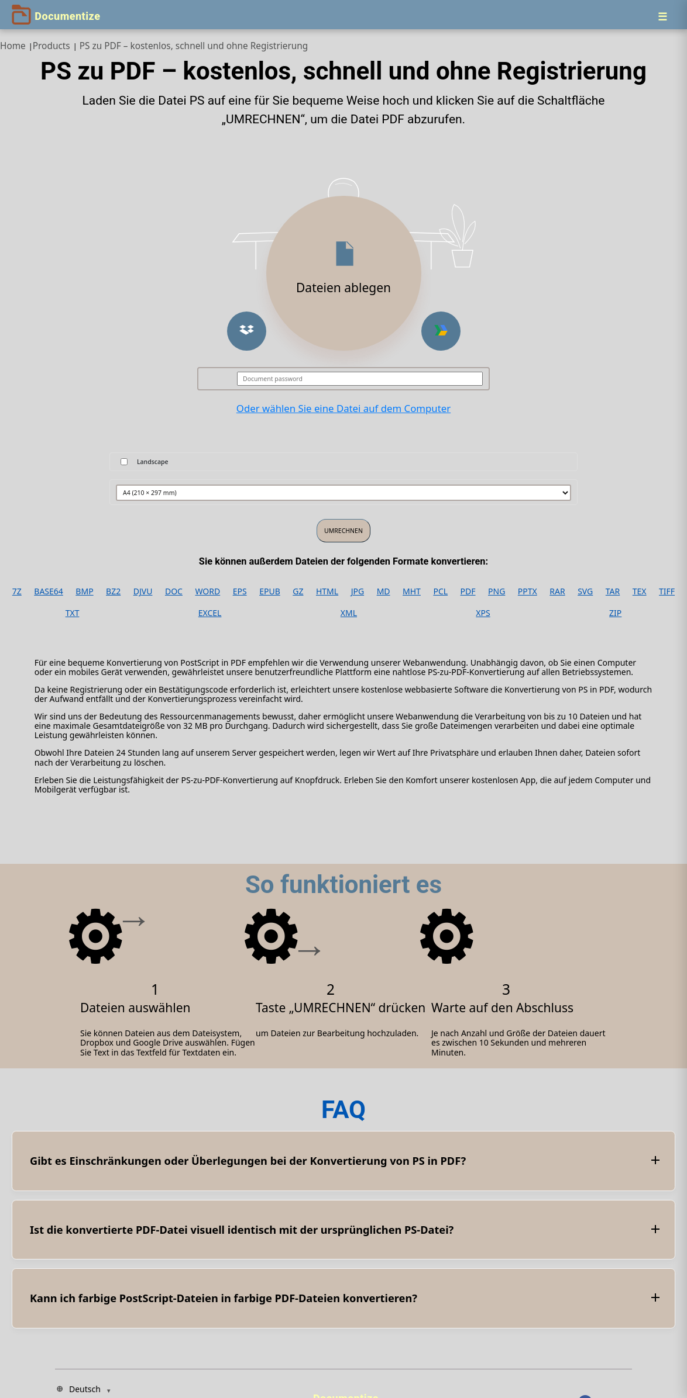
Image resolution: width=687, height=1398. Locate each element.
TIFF (667, 591)
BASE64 (48, 591)
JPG (357, 591)
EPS (240, 591)
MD (383, 591)
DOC (174, 591)
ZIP (615, 613)
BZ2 (113, 591)
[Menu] (662, 16)
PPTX (527, 591)
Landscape (153, 461)
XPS (483, 613)
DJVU (143, 591)
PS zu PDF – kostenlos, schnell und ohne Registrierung (194, 46)
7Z (17, 591)
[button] (246, 331)
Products (51, 46)
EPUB (269, 591)
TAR (613, 591)
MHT (412, 591)
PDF (468, 591)
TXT (73, 613)
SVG (585, 591)
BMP (84, 591)
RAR (557, 591)
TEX (640, 591)
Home (13, 46)
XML (349, 613)
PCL (440, 591)
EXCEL (210, 613)
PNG (496, 591)
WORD (207, 591)
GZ (298, 591)
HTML (327, 591)
